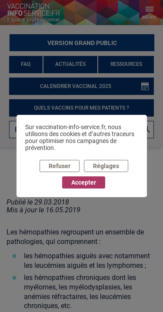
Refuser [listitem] (59, 165)
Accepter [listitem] (83, 182)
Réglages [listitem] (106, 165)
